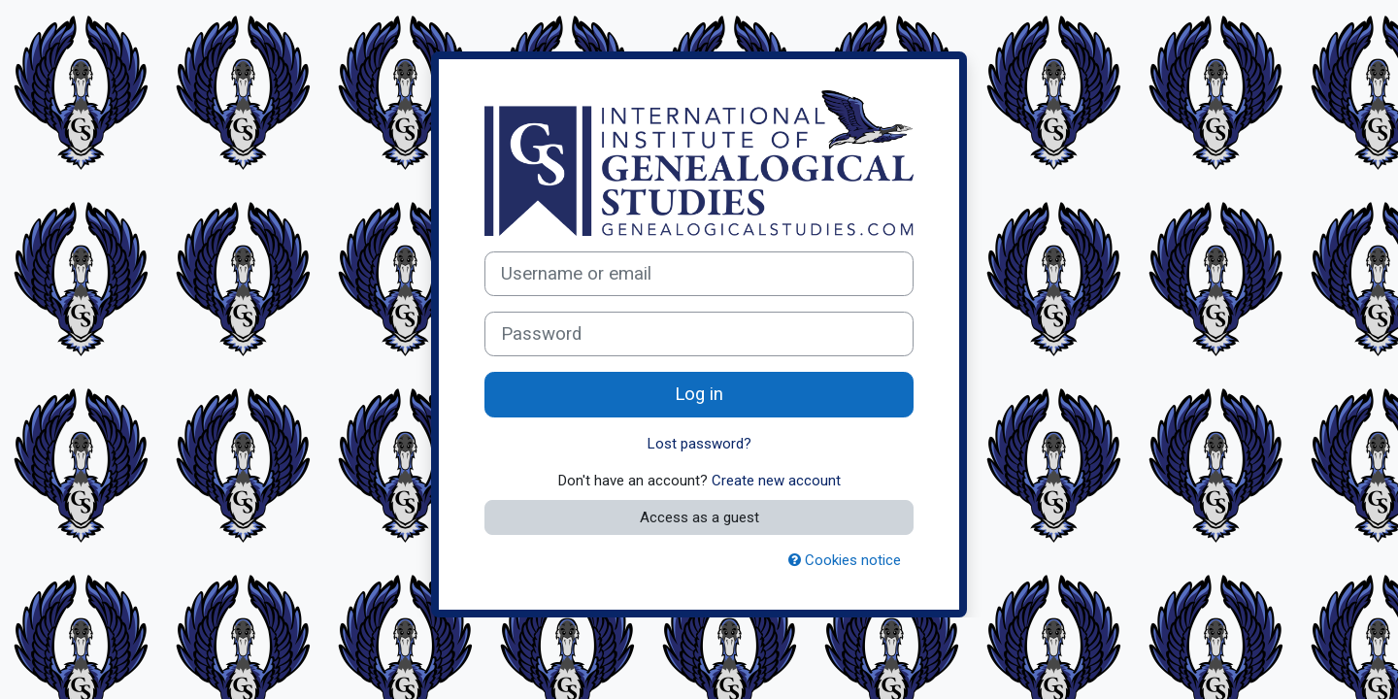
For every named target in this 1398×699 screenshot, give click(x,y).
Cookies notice (844, 560)
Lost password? (699, 443)
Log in (699, 394)
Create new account (776, 480)
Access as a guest (699, 517)
